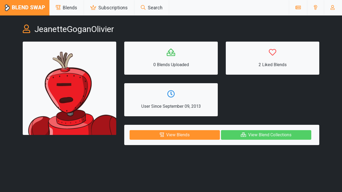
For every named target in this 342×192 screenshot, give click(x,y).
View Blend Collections (266, 134)
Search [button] (151, 7)
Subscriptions (109, 7)
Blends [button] (66, 7)
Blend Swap (24, 8)
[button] (315, 7)
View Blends (175, 134)
